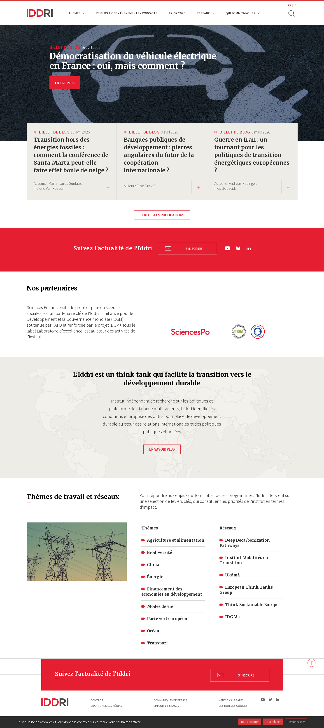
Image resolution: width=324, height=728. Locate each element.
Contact (97, 706)
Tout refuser (272, 722)
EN (296, 5)
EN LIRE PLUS (65, 82)
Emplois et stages (166, 712)
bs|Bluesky (238, 255)
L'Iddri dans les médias (106, 712)
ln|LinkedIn (249, 255)
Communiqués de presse (170, 706)
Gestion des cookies (233, 712)
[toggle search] (291, 13)
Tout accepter (250, 722)
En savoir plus (162, 455)
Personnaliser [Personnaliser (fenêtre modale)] (296, 722)
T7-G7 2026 (177, 13)
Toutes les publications (162, 222)
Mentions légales (231, 706)
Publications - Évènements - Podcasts (126, 13)
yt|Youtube (227, 255)
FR (289, 5)
